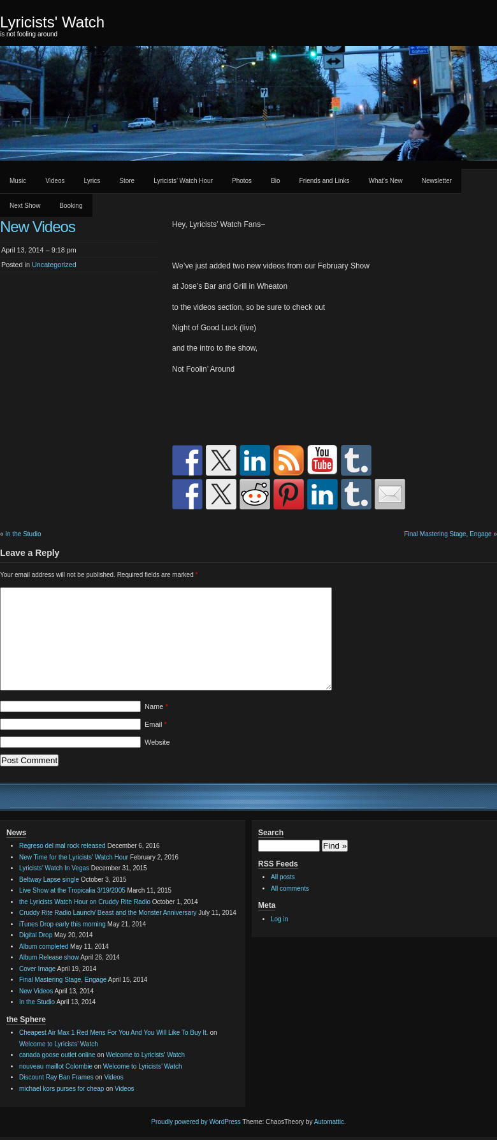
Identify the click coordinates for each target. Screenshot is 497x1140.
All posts (283, 877)
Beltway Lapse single (49, 879)
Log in (279, 919)
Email (156, 724)
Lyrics (92, 180)
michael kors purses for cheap (61, 1088)
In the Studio (23, 533)
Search (271, 832)
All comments (290, 888)
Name (156, 706)
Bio (275, 180)
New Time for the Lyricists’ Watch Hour (73, 857)
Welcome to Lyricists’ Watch (58, 1044)
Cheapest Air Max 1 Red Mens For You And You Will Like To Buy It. (113, 1032)
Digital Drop (35, 935)
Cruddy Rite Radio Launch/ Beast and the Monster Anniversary (108, 912)
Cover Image (37, 968)
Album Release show (49, 957)
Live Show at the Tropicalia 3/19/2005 (72, 890)
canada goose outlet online (57, 1054)
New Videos (36, 991)
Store (126, 180)
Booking (70, 205)
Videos (54, 180)
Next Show (25, 205)
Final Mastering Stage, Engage (447, 533)
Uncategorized (54, 264)
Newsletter (437, 180)
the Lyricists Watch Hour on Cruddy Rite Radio (84, 901)
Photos (242, 180)
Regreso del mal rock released (62, 845)
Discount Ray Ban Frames (56, 1077)
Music (18, 180)
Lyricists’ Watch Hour (183, 180)
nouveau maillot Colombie (55, 1066)
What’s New (386, 180)
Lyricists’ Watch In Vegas (54, 868)
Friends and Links (324, 180)
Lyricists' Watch (52, 22)
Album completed (43, 946)
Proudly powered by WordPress (195, 1121)
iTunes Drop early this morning (62, 924)
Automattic (329, 1121)
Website (157, 742)
